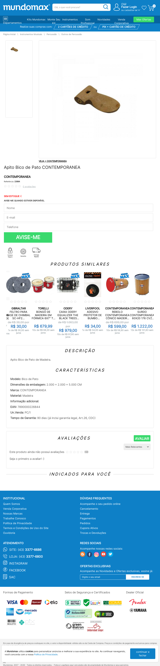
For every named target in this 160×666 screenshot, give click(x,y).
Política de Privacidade (17, 523)
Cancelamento (89, 508)
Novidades (104, 19)
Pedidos (85, 523)
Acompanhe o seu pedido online (100, 503)
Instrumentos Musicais (31, 34)
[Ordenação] (137, 447)
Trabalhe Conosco (14, 518)
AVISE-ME (28, 237)
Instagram (18, 563)
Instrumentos (70, 19)
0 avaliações (29, 186)
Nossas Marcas (12, 513)
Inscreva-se (137, 577)
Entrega (85, 513)
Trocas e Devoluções (93, 532)
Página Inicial (9, 34)
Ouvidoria (9, 532)
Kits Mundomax (36, 19)
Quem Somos (11, 503)
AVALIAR (142, 439)
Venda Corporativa (15, 508)
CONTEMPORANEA (17, 177)
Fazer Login (129, 7)
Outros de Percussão (71, 34)
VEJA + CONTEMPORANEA (53, 161)
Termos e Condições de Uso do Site (25, 528)
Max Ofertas (143, 19)
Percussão (52, 34)
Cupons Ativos (89, 528)
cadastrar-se (130, 10)
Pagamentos (88, 518)
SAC (12, 577)
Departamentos (12, 22)
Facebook (17, 570)
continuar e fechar (142, 653)
